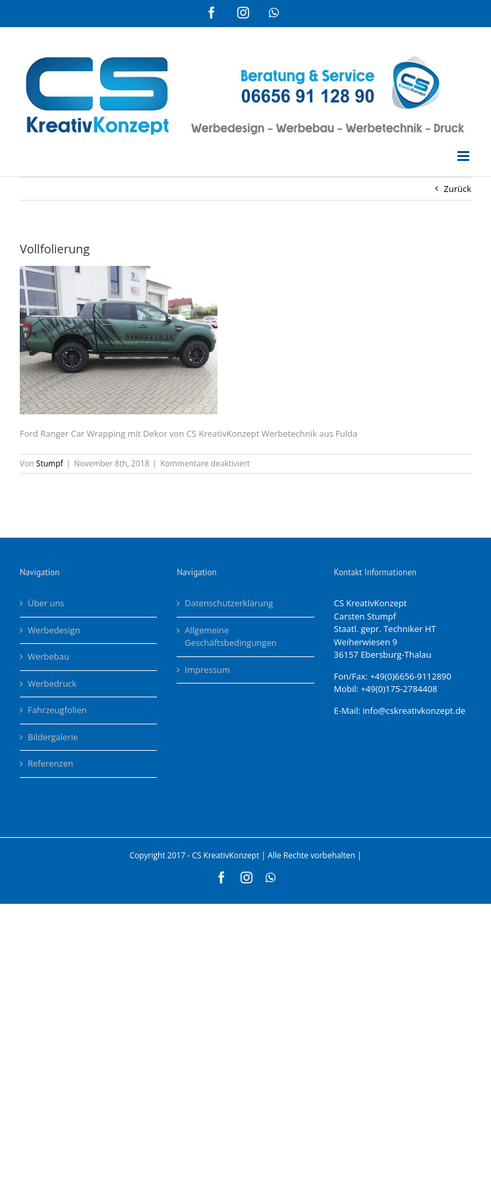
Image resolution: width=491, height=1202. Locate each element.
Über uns (46, 603)
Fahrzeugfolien (57, 710)
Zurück (457, 189)
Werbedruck (52, 683)
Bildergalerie (53, 737)
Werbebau (48, 656)
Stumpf (49, 463)
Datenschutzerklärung (229, 603)
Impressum (207, 670)
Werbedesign (54, 630)
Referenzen (50, 763)
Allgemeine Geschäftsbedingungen (230, 636)
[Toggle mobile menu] (464, 156)
